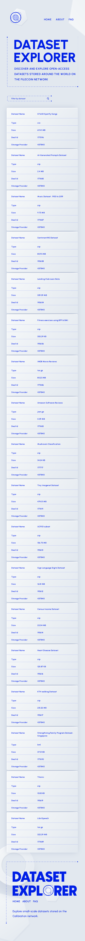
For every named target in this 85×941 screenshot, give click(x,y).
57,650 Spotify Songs (47, 114)
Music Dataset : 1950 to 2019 (50, 196)
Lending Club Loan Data (48, 279)
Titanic (40, 777)
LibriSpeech (43, 818)
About (60, 19)
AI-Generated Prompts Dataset (51, 155)
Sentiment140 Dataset (47, 238)
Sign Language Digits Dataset (51, 568)
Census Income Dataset (48, 609)
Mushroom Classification (49, 444)
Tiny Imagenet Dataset (48, 485)
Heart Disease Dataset (47, 650)
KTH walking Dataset (47, 692)
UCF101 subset (43, 527)
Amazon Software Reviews (50, 403)
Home (48, 19)
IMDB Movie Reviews (47, 362)
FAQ (71, 19)
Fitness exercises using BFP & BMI (52, 320)
